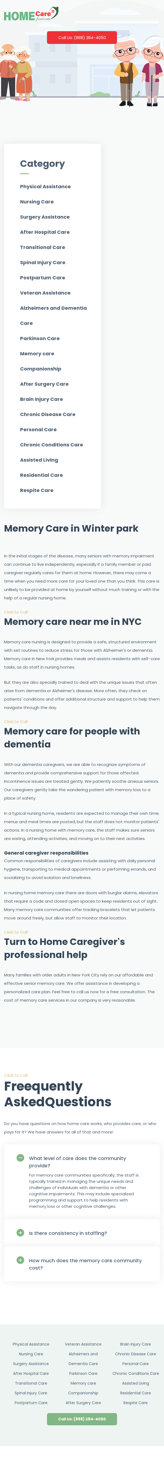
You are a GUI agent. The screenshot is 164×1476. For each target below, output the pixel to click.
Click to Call (16, 612)
